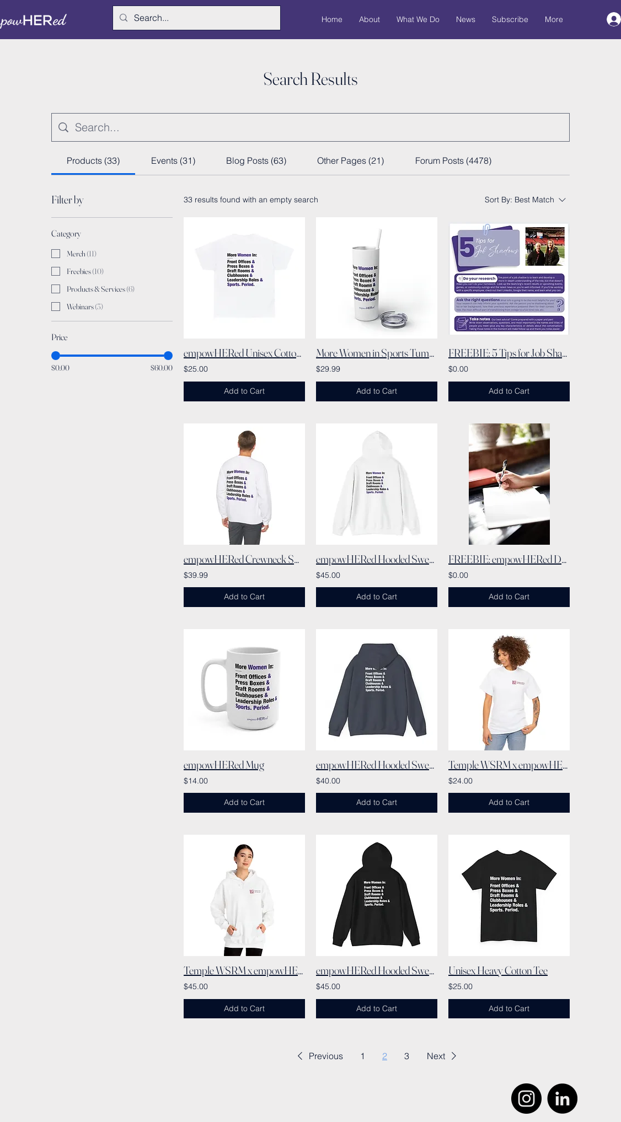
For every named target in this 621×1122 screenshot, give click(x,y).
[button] (318, 1056)
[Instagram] (526, 1098)
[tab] (93, 160)
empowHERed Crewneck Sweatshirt (244, 559)
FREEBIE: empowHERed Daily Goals (509, 559)
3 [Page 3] (406, 1055)
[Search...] (195, 18)
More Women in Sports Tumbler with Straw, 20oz (376, 352)
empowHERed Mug (224, 764)
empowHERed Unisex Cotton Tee (244, 352)
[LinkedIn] (562, 1098)
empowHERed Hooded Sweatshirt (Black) (376, 970)
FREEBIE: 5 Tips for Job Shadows (509, 352)
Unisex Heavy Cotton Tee (498, 970)
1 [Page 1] (362, 1055)
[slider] (55, 355)
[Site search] (318, 127)
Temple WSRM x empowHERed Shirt (509, 764)
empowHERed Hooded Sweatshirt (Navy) (376, 764)
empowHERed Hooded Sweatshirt (376, 559)
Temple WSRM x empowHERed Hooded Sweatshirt (244, 970)
